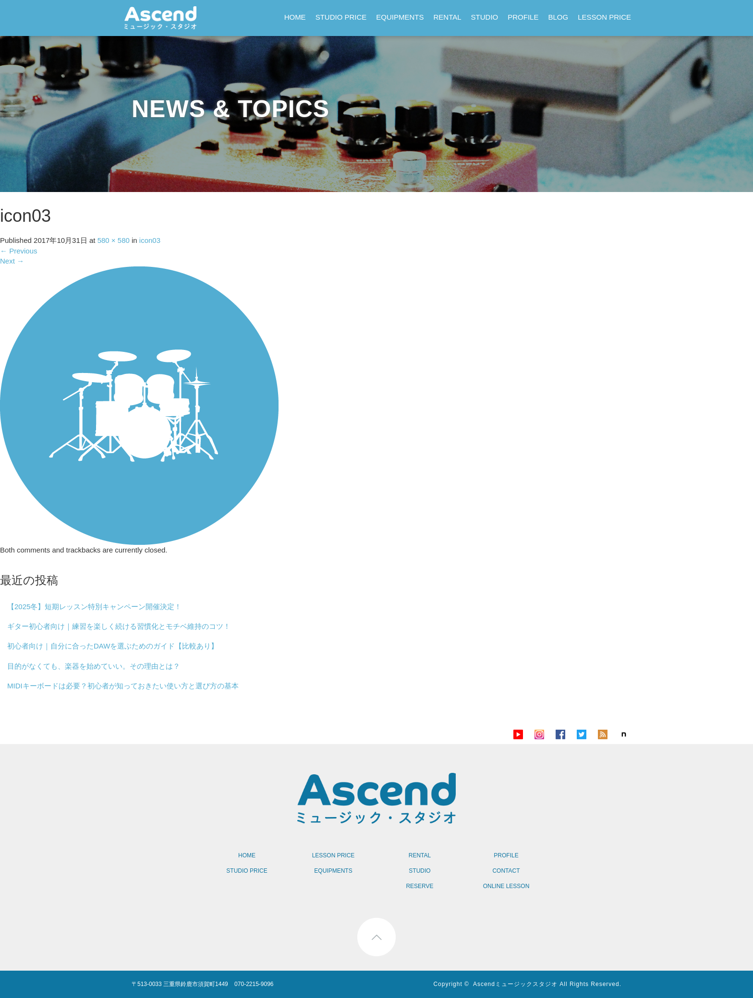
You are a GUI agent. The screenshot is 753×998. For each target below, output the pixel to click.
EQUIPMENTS (400, 17)
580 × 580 (113, 240)
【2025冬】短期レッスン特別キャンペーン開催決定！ (94, 606)
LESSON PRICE (604, 17)
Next (12, 261)
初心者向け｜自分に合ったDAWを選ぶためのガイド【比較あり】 (112, 646)
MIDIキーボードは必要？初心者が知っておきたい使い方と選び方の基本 (123, 686)
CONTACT (506, 870)
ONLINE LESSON (506, 886)
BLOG (558, 17)
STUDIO (484, 17)
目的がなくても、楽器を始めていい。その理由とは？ (93, 666)
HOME (295, 17)
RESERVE (419, 886)
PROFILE (523, 17)
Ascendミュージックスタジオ (515, 984)
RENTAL (448, 17)
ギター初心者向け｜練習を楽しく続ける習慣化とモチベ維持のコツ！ (119, 626)
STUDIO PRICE (341, 17)
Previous (18, 251)
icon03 (149, 240)
